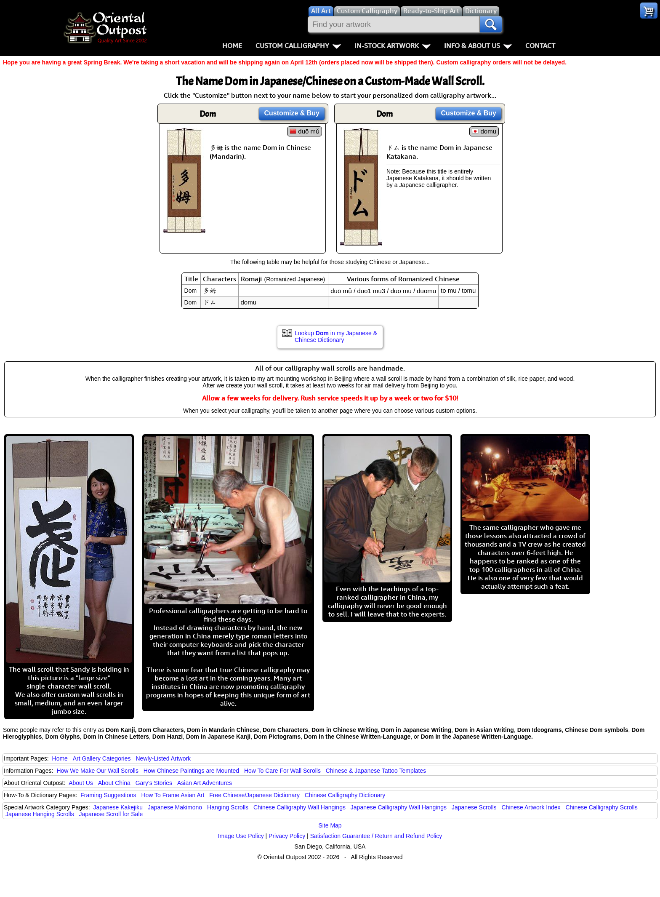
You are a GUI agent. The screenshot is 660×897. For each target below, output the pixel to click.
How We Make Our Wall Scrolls (97, 770)
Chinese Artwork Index (531, 807)
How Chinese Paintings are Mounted (191, 770)
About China (114, 783)
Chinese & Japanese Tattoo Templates (376, 770)
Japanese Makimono (175, 807)
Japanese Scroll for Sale (111, 814)
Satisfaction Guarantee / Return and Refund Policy (376, 836)
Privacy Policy (287, 836)
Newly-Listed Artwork (163, 758)
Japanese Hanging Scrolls (39, 814)
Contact (540, 45)
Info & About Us (478, 45)
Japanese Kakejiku (118, 807)
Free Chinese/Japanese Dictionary (254, 795)
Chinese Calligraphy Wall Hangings (299, 807)
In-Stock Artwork (392, 45)
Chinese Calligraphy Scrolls (601, 807)
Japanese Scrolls (474, 807)
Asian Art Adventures (204, 783)
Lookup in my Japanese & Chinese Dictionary (336, 336)
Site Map (329, 825)
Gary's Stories (154, 783)
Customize (291, 113)
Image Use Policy (241, 836)
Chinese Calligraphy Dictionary (345, 795)
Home (232, 45)
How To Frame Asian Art (172, 795)
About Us (81, 783)
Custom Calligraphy (298, 45)
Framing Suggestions (108, 795)
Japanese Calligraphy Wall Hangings (399, 807)
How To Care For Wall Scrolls (282, 770)
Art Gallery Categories (102, 758)
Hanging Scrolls (227, 807)
